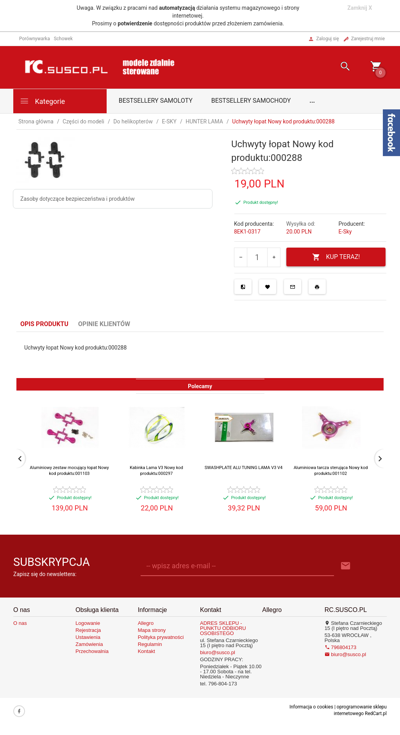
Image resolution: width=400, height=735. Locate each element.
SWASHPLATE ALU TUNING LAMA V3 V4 (244, 467)
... (312, 100)
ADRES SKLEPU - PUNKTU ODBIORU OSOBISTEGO (223, 628)
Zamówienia (89, 644)
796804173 (341, 647)
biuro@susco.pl (217, 652)
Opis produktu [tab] (44, 324)
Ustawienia (87, 637)
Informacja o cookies (311, 707)
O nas (20, 623)
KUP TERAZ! (336, 257)
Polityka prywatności (161, 637)
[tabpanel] (200, 355)
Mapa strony (152, 630)
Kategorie (42, 101)
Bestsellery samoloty (156, 100)
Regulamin (150, 644)
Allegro (146, 623)
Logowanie (87, 623)
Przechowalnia (92, 651)
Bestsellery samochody (251, 100)
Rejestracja (88, 630)
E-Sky (345, 231)
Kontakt (146, 651)
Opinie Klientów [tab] (104, 324)
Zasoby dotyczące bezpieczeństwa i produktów (77, 199)
